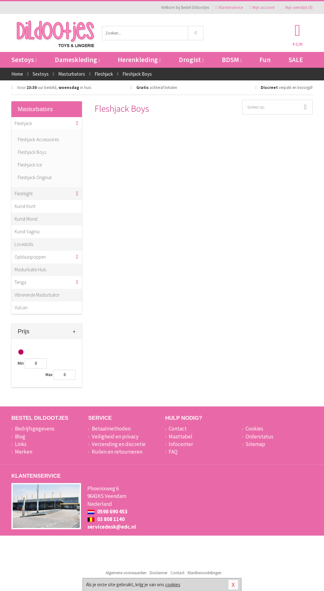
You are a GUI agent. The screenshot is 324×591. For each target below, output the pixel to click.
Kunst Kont (25, 206)
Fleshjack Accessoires (38, 139)
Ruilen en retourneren (117, 451)
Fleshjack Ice (30, 165)
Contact (178, 428)
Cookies (254, 428)
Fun (265, 59)
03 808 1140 (106, 519)
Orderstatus (259, 436)
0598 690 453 (107, 511)
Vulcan (21, 308)
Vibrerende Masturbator (37, 295)
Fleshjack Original (35, 177)
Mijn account (262, 7)
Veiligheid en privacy (115, 436)
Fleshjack (23, 123)
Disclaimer (158, 572)
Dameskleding (77, 59)
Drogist (191, 59)
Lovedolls (24, 244)
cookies (172, 585)
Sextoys (24, 59)
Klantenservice (229, 7)
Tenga (20, 282)
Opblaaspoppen (30, 257)
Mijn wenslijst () (297, 7)
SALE (296, 59)
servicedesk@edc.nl (111, 526)
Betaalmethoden (111, 428)
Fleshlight (24, 194)
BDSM (232, 59)
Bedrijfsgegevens (34, 428)
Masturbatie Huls (30, 270)
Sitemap (255, 444)
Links (21, 444)
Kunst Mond (26, 219)
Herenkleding (139, 59)
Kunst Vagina (27, 232)
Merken (23, 451)
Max (49, 374)
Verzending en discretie (119, 444)
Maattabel (180, 436)
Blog (20, 436)
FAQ (173, 451)
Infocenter (181, 444)
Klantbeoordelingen (204, 572)
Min (21, 363)
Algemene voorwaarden (126, 572)
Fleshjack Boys (32, 152)
